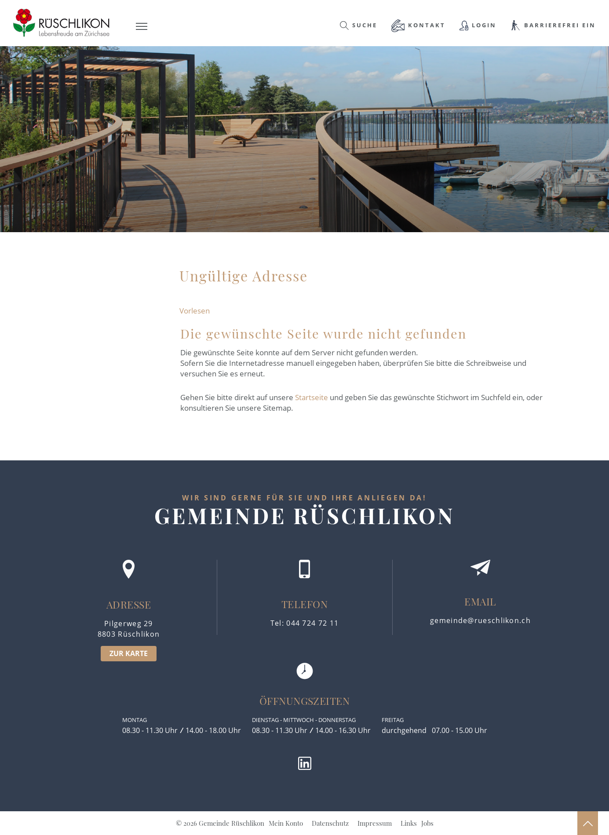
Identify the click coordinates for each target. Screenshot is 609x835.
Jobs (427, 823)
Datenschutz (330, 823)
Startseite (311, 397)
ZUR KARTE (128, 653)
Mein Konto (286, 823)
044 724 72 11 (312, 623)
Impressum (374, 823)
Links (409, 823)
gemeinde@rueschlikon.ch (480, 620)
